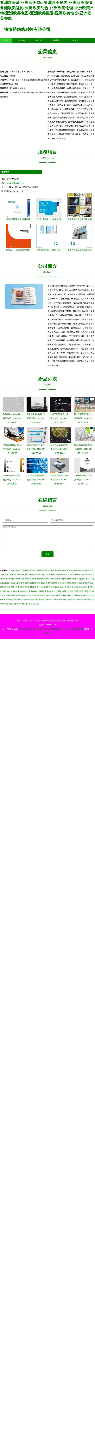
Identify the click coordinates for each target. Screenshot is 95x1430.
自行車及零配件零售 (14, 587)
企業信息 (75, 40)
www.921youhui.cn (15, 183)
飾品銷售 (78, 600)
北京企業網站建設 (55, 604)
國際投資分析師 (71, 575)
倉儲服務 (12, 604)
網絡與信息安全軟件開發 (58, 579)
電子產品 (91, 591)
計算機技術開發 (47, 595)
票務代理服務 (15, 583)
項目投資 (81, 579)
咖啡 (84, 587)
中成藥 (70, 595)
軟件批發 (40, 591)
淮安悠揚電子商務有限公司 (29, 608)
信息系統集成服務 (80, 591)
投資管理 (82, 583)
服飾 (46, 604)
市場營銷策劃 (32, 595)
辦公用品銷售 (24, 575)
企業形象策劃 (41, 633)
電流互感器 (25, 583)
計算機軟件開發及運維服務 (68, 583)
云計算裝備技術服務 (69, 587)
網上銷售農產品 (43, 583)
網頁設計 (19, 604)
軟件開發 (3, 595)
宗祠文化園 (53, 583)
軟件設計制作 (45, 600)
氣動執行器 (40, 604)
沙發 (8, 595)
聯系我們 (57, 40)
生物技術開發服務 (54, 587)
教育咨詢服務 (28, 587)
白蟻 (39, 595)
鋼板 (89, 604)
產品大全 (39, 40)
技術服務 (33, 583)
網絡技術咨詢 (43, 579)
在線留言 (8, 45)
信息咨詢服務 (14, 575)
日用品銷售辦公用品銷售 (82, 595)
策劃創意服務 (55, 600)
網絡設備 (86, 600)
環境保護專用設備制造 (8, 579)
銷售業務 (36, 587)
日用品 (79, 587)
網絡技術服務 (42, 575)
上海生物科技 (68, 591)
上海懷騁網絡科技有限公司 (25, 29)
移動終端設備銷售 (31, 579)
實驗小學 (76, 604)
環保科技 (83, 604)
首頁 (6, 40)
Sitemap (47, 637)
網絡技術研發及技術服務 (27, 591)
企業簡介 (22, 40)
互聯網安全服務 (17, 595)
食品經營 (43, 587)
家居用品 (89, 587)
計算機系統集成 (57, 591)
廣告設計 (33, 575)
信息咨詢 (51, 575)
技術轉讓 (64, 600)
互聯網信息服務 (83, 575)
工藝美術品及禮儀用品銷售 (15, 600)
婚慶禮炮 (13, 591)
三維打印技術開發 (33, 600)
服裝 (91, 575)
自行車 (87, 579)
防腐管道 (20, 579)
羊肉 (25, 595)
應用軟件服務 (5, 591)
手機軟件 (47, 591)
